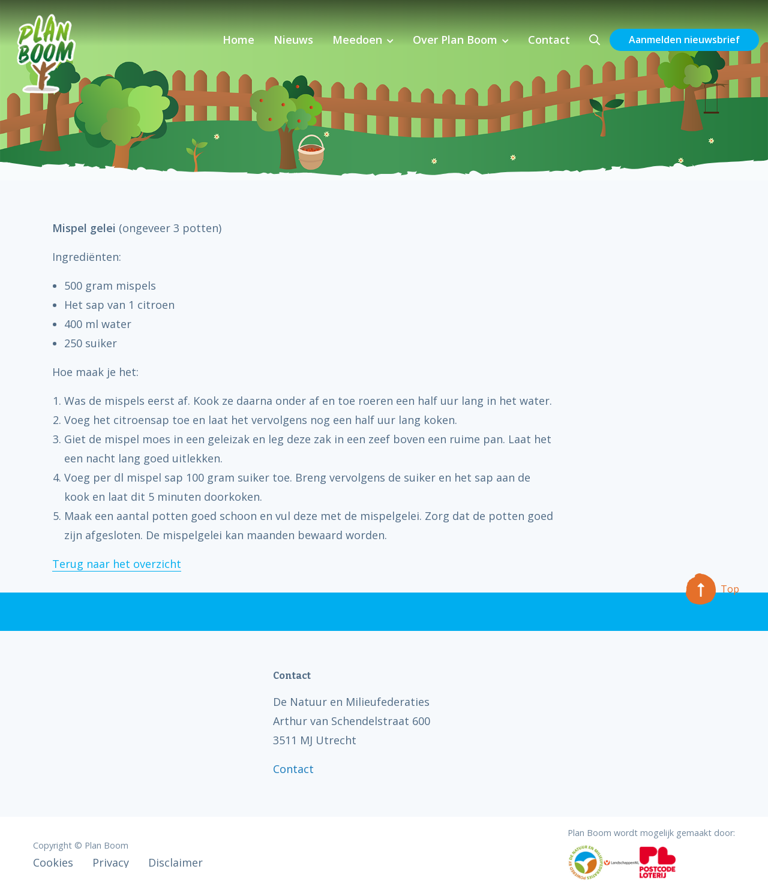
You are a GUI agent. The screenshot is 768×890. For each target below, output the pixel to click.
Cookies (53, 862)
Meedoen (357, 39)
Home (238, 39)
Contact (549, 39)
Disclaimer (175, 862)
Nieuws (293, 39)
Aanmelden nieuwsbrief (684, 39)
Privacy (110, 862)
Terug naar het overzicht (116, 564)
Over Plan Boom (455, 39)
